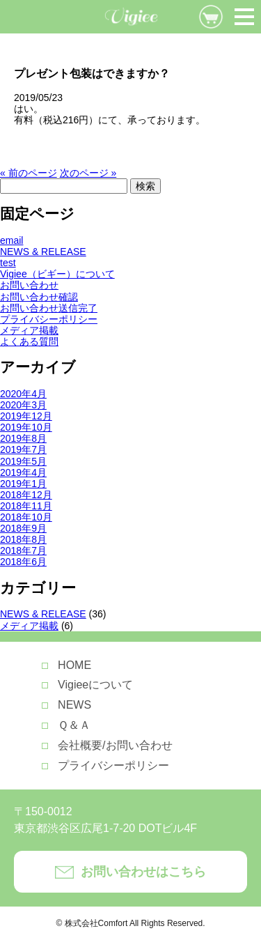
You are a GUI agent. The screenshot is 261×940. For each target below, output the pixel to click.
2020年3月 (23, 404)
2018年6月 (23, 561)
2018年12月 (26, 494)
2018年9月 (23, 528)
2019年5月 (23, 461)
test (8, 262)
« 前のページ (28, 172)
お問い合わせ (29, 285)
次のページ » (88, 172)
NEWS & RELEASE (43, 251)
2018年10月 (26, 517)
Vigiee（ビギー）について (57, 273)
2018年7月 (23, 550)
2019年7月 (23, 449)
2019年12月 (26, 416)
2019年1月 (23, 483)
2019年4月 (23, 472)
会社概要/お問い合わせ (115, 745)
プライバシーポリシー (48, 319)
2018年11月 (26, 505)
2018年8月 (23, 539)
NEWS (74, 705)
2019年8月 (23, 438)
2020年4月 (23, 393)
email (11, 240)
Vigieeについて (95, 685)
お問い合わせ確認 (39, 296)
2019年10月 (26, 427)
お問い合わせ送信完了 (48, 308)
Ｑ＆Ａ (74, 725)
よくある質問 (29, 341)
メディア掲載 (29, 330)
